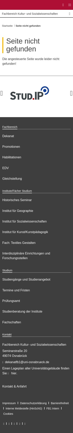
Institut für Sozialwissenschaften (24, 221)
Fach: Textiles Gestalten (18, 242)
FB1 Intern (53, 408)
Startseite (7, 25)
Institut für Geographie (17, 210)
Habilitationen (11, 157)
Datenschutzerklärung (33, 403)
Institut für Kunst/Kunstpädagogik (25, 232)
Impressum (9, 403)
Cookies (8, 413)
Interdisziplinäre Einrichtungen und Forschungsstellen (26, 256)
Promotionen (11, 146)
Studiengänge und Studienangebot (26, 279)
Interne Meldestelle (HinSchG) (24, 408)
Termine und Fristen (16, 290)
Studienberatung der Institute (22, 311)
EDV (5, 168)
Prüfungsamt (11, 301)
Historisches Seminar (17, 200)
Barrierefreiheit (60, 403)
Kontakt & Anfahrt (14, 386)
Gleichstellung (12, 178)
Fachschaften (11, 322)
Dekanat (8, 136)
